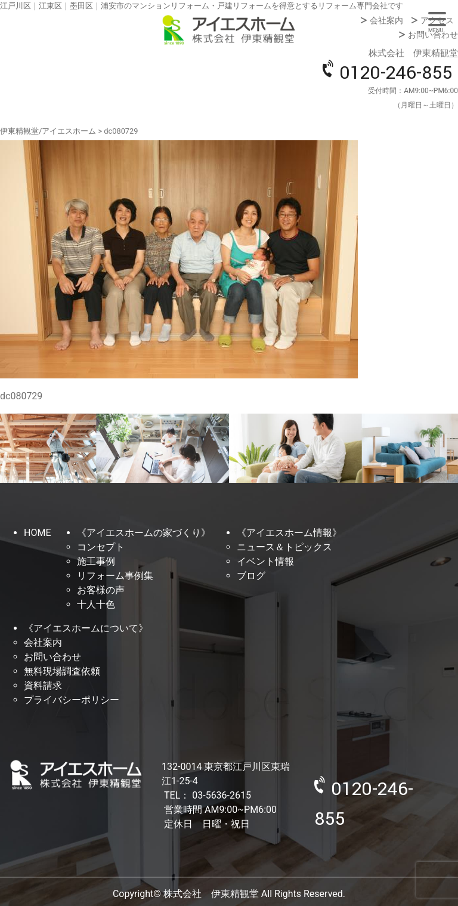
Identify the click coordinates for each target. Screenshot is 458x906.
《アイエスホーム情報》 (289, 532)
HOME (37, 532)
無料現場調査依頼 (62, 671)
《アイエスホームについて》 (86, 628)
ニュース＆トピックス (284, 547)
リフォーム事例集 (115, 575)
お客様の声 (101, 590)
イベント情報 (265, 561)
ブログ (251, 575)
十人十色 (96, 604)
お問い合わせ (433, 34)
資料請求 (43, 685)
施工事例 (96, 561)
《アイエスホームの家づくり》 (144, 532)
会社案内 (386, 20)
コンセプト (101, 547)
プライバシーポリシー (71, 699)
